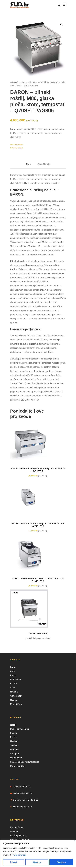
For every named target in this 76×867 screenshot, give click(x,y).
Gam (12, 687)
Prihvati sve (61, 862)
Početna (13, 82)
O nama (14, 831)
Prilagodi (13, 862)
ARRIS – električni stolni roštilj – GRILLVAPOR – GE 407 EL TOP (38, 524)
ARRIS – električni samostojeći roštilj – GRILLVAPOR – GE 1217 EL (38, 469)
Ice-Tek (13, 683)
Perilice (13, 737)
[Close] (74, 840)
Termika (21, 82)
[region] (38, 853)
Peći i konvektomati (19, 729)
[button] (61, 24)
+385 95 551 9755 (20, 787)
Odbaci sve (36, 862)
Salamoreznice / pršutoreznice (24, 762)
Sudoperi (14, 753)
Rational (14, 692)
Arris (12, 671)
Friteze (13, 733)
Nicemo (14, 700)
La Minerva (15, 679)
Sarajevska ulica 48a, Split (24, 800)
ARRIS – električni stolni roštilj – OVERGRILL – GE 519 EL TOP (38, 580)
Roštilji (28, 82)
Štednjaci (14, 745)
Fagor (13, 675)
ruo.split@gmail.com (21, 793)
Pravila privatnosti (19, 855)
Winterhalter (16, 696)
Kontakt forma (17, 827)
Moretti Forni (16, 704)
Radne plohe (16, 758)
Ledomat (14, 749)
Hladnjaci (14, 741)
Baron (13, 667)
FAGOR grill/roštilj (38, 634)
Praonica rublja (17, 766)
